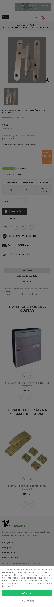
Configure (27, 601)
